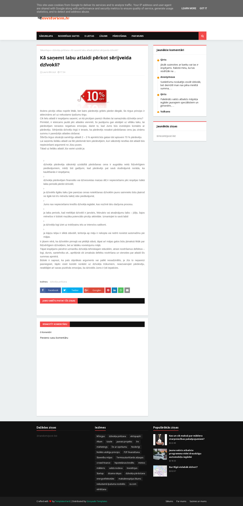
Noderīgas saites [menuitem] (68, 35)
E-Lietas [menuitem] (89, 35)
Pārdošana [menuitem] (119, 35)
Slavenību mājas (104, 457)
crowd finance (103, 462)
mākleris (101, 468)
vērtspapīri (135, 436)
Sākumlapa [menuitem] (46, 35)
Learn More (188, 8)
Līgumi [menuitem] (103, 35)
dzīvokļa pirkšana (60, 50)
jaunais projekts (124, 441)
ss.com (132, 484)
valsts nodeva (116, 468)
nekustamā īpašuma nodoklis (111, 484)
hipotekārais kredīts (124, 462)
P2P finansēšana (132, 452)
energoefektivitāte (105, 478)
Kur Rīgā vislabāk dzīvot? (183, 467)
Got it (203, 8)
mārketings (102, 446)
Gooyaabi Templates (97, 501)
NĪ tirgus (101, 436)
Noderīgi (135, 446)
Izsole (109, 441)
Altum (99, 441)
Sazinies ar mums (198, 501)
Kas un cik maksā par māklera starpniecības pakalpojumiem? (187, 437)
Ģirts (163, 59)
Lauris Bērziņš (49, 72)
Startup (100, 473)
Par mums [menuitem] (138, 35)
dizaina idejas (114, 473)
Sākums (169, 501)
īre (137, 441)
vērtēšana (101, 489)
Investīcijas (132, 468)
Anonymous (167, 77)
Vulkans (165, 111)
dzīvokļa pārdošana (135, 473)
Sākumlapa (45, 50)
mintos (141, 462)
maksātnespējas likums (130, 478)
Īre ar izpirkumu (119, 446)
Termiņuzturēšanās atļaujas (130, 457)
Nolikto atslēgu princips (108, 452)
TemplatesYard (62, 501)
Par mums (181, 501)
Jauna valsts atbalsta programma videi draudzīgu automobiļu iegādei (185, 453)
